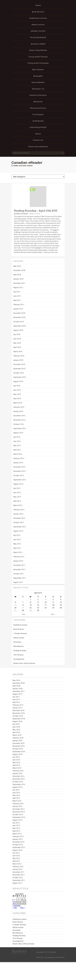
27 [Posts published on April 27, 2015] (15, 610)
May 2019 (17, 266)
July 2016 (16, 334)
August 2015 (18, 381)
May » (53, 614)
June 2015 (17, 390)
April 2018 (17, 274)
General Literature (38, 95)
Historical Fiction (38, 108)
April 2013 (17, 501)
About (38, 134)
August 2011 (18, 582)
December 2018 (19, 270)
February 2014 (18, 458)
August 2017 (18, 287)
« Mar (23, 614)
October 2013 (18, 475)
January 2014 (18, 462)
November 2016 (19, 317)
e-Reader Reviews (20, 633)
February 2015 (18, 407)
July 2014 (16, 437)
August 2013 (18, 484)
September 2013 (19, 479)
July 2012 (16, 535)
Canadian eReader (27, 163)
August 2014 (18, 432)
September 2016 (19, 326)
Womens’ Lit (38, 89)
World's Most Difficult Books (24, 663)
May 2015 (17, 394)
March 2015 (17, 402)
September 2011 (19, 578)
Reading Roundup (21, 213)
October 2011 (18, 573)
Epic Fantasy (38, 69)
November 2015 (19, 368)
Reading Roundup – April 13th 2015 (35, 210)
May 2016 (17, 343)
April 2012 (17, 548)
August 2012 (18, 531)
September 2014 (19, 428)
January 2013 (18, 514)
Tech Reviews (18, 654)
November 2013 (19, 471)
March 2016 (17, 351)
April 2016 (17, 347)
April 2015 (17, 398)
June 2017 (17, 296)
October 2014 (18, 424)
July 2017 (16, 291)
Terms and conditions (38, 146)
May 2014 (17, 445)
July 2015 (16, 385)
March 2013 (17, 505)
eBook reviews (38, 25)
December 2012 (19, 518)
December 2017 (19, 283)
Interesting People (38, 127)
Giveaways (17, 642)
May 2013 (17, 496)
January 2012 (18, 561)
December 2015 (19, 364)
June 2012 (17, 539)
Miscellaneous (18, 646)
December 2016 (19, 313)
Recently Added (38, 44)
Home (38, 5)
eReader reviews (38, 31)
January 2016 (18, 360)
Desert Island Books (38, 50)
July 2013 (16, 488)
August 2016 (18, 330)
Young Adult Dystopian (38, 63)
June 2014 (17, 441)
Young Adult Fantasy (38, 57)
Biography (38, 76)
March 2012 (17, 552)
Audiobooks (38, 121)
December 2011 (19, 565)
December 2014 (19, 415)
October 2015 (18, 373)
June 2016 (17, 338)
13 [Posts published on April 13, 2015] (15, 605)
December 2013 (19, 467)
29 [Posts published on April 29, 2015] (31, 610)
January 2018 (18, 279)
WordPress (60, 957)
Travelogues (38, 114)
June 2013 (17, 492)
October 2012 (18, 522)
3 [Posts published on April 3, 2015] (45, 599)
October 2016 (18, 321)
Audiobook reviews (38, 18)
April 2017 (17, 300)
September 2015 (19, 377)
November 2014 (19, 420)
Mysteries (38, 102)
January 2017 (18, 308)
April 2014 (17, 449)
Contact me (38, 140)
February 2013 (18, 509)
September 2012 (19, 526)
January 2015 (18, 411)
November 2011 (19, 569)
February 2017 (18, 304)
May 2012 (17, 543)
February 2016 (18, 355)
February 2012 (18, 556)
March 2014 (17, 454)
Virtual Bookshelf (38, 37)
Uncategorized (18, 659)
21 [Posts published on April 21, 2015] (23, 607)
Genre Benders (38, 82)
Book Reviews (38, 12)
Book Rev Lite (41, 957)
